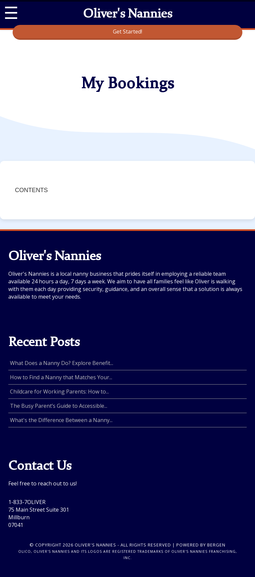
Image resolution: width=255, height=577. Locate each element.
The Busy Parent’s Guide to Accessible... (58, 405)
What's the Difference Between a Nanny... (61, 420)
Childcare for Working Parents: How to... (59, 391)
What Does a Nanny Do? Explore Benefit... (61, 363)
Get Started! (127, 31)
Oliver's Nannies (127, 14)
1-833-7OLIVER (26, 502)
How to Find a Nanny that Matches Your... (61, 377)
